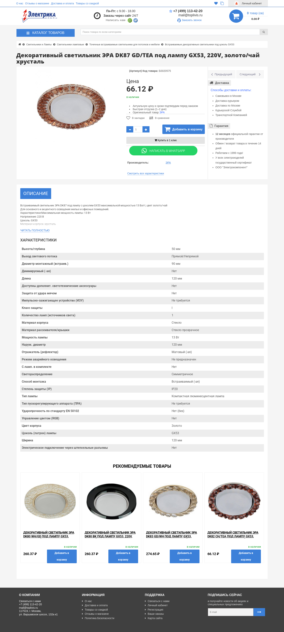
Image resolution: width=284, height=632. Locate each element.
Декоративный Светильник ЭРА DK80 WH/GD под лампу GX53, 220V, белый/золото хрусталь (48, 536)
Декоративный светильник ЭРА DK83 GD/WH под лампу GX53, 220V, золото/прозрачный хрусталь (171, 538)
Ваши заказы (154, 613)
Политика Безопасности (98, 618)
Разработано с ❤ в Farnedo (54, 627)
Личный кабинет (156, 605)
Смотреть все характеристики (145, 173)
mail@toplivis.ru (190, 15)
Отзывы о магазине (37, 3)
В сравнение (159, 118)
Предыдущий (223, 74)
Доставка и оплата (62, 3)
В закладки (135, 118)
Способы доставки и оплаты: (231, 90)
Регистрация (154, 609)
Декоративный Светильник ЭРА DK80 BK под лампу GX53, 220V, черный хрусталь (110, 536)
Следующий (248, 74)
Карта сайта (154, 618)
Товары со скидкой (87, 3)
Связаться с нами (157, 601)
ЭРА (162, 112)
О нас (19, 3)
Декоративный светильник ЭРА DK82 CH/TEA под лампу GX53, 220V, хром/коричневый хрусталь (232, 538)
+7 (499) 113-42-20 (186, 11)
